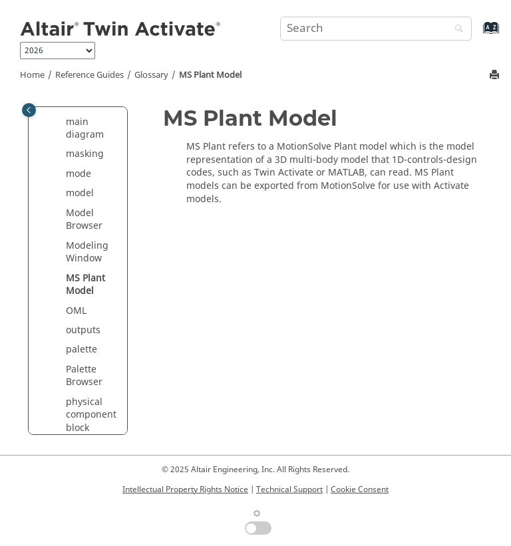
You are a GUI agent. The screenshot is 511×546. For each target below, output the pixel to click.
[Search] (455, 30)
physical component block (91, 415)
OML (76, 311)
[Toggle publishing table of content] (29, 110)
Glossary (151, 75)
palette (81, 349)
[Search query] (376, 29)
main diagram (85, 128)
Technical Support (289, 489)
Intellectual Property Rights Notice (185, 489)
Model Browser (84, 219)
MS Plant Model (210, 75)
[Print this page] (495, 75)
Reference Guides (89, 75)
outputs (83, 330)
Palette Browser (84, 376)
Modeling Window (87, 252)
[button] (60, 122)
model (80, 193)
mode (78, 174)
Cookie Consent (360, 489)
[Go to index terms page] (477, 34)
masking (85, 154)
